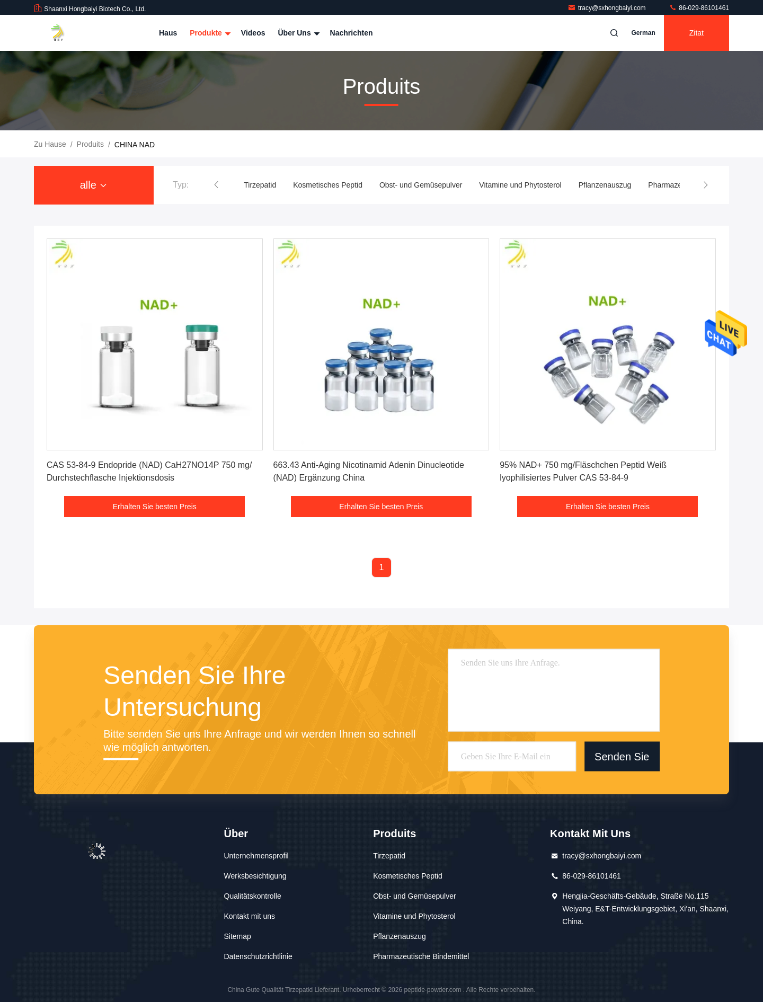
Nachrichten (351, 33)
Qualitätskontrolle (252, 896)
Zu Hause (50, 144)
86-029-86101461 (699, 8)
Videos (253, 33)
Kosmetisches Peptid (327, 185)
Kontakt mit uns (250, 916)
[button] (216, 185)
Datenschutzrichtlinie (258, 956)
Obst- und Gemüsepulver (420, 185)
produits (90, 144)
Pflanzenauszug (605, 185)
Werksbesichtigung (255, 876)
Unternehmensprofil (256, 856)
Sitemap (237, 936)
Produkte (209, 33)
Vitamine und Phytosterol (520, 185)
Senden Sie (622, 756)
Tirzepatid (260, 185)
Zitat (696, 33)
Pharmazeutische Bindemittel (421, 956)
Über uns (297, 33)
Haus (168, 33)
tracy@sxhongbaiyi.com (607, 8)
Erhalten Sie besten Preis (155, 506)
